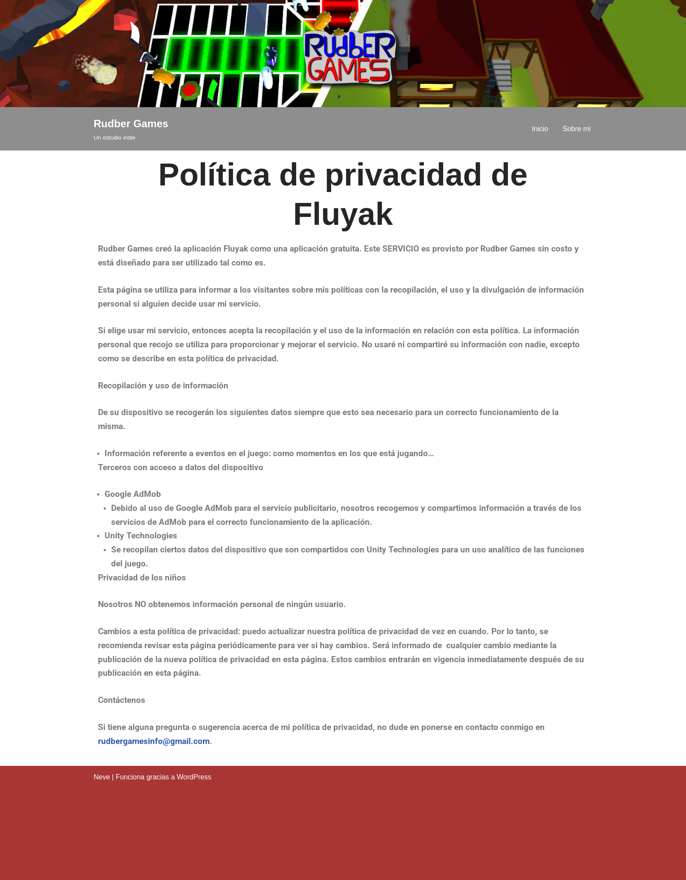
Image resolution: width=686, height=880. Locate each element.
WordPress (194, 777)
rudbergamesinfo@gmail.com (154, 741)
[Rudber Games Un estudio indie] (131, 129)
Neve (102, 777)
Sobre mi (577, 129)
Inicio (540, 129)
